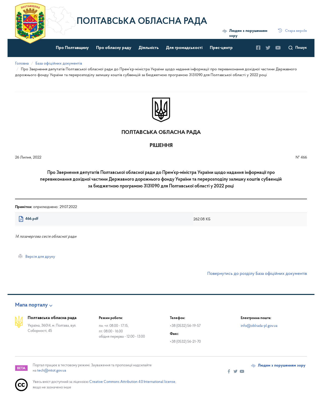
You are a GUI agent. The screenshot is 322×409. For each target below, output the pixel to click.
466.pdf (31, 219)
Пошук (301, 48)
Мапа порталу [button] (31, 305)
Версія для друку (36, 256)
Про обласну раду (113, 47)
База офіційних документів (58, 64)
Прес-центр (221, 47)
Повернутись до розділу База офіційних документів (257, 273)
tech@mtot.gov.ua (51, 371)
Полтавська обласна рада (142, 21)
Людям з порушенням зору (248, 33)
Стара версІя (292, 31)
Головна (22, 64)
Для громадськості (184, 47)
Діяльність (149, 47)
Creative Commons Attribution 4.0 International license (132, 382)
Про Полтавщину (72, 47)
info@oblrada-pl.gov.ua (259, 326)
